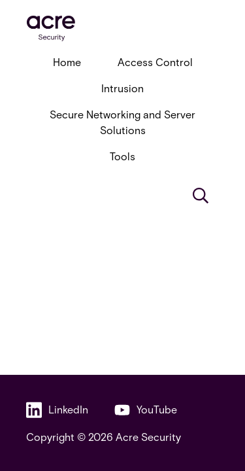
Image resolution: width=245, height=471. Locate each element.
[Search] (200, 195)
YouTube (145, 410)
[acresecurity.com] (122, 28)
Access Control (155, 62)
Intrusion (122, 88)
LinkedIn (57, 410)
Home (67, 62)
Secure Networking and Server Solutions (122, 122)
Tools (122, 156)
